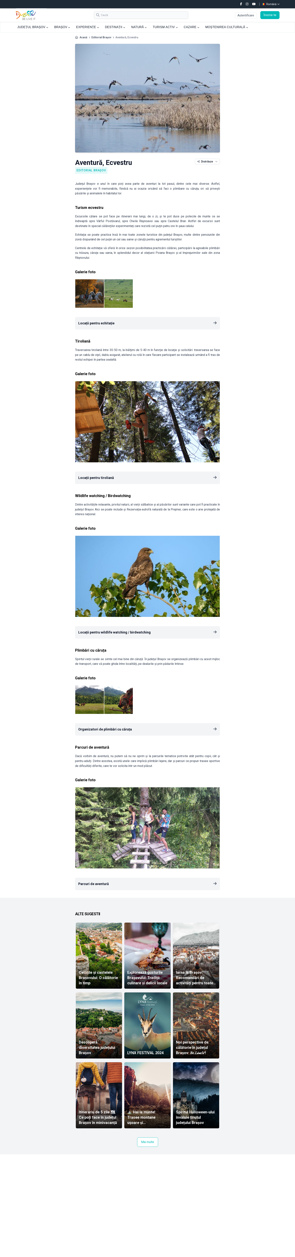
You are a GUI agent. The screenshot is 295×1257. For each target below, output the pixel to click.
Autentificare (245, 15)
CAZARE (191, 27)
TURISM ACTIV (165, 27)
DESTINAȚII (115, 27)
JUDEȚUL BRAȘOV (32, 27)
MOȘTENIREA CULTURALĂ (226, 27)
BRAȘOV (62, 27)
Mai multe (147, 1142)
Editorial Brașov (101, 37)
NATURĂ (139, 27)
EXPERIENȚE (87, 27)
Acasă (83, 37)
